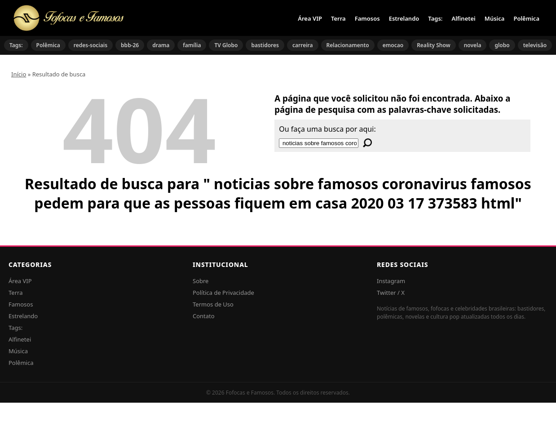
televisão (535, 45)
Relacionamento (348, 45)
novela (472, 45)
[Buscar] (367, 142)
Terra (338, 18)
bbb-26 (130, 45)
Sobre (200, 281)
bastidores (265, 45)
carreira (302, 45)
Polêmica (526, 18)
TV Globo (226, 45)
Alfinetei (463, 18)
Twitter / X (391, 293)
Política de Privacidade (223, 293)
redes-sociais (90, 45)
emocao (393, 45)
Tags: (435, 18)
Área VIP (310, 18)
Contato (204, 316)
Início (18, 74)
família (192, 45)
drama (160, 45)
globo (501, 45)
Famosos (367, 18)
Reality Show (433, 45)
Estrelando (404, 18)
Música (495, 18)
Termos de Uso (213, 304)
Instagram (391, 281)
